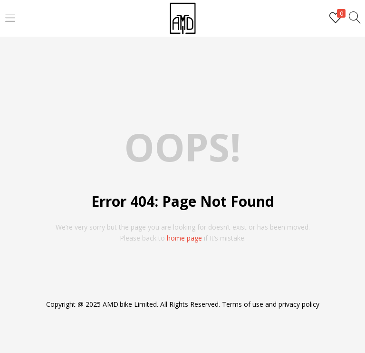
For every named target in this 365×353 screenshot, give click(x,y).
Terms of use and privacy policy (270, 304)
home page (184, 237)
